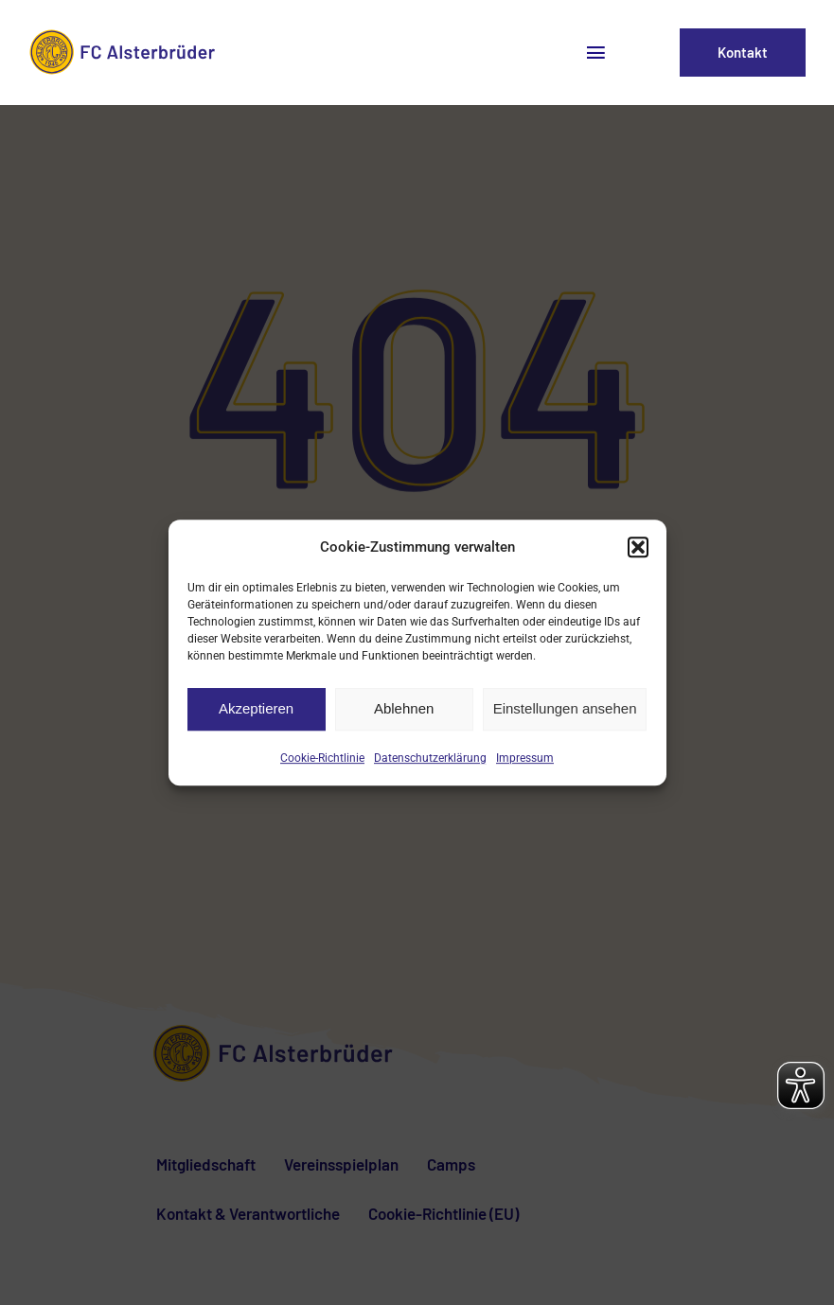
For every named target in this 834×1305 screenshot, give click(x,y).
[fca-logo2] (125, 36)
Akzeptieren (256, 708)
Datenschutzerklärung (430, 758)
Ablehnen (404, 708)
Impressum (525, 758)
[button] (638, 547)
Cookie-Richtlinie (322, 758)
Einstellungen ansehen (565, 708)
